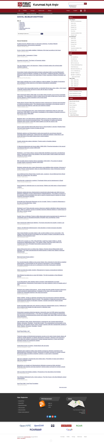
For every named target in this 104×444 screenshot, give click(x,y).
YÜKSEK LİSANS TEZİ (31, 13)
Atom (49, 407)
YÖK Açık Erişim (21, 407)
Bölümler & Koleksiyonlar (76, 21)
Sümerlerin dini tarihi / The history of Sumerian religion (31, 60)
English (75, 10)
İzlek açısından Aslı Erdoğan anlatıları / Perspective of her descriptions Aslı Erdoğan (39, 371)
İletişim (49, 10)
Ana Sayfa (62, 436)
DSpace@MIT (21, 403)
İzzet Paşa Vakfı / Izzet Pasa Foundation (27, 383)
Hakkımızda (41, 10)
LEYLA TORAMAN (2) (75, 70)
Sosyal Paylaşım (72, 113)
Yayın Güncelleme (73, 111)
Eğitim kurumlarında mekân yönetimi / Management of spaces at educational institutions (40, 270)
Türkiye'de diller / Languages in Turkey (27, 55)
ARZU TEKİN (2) (74, 61)
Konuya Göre (22, 25)
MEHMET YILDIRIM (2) (76, 74)
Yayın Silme (71, 109)
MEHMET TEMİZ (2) (75, 72)
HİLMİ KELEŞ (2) (74, 66)
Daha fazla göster (63, 387)
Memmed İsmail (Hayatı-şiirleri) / (25, 257)
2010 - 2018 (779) (74, 80)
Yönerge (32, 10)
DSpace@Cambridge (22, 405)
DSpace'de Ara (72, 5)
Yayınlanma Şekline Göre (24, 28)
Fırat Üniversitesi (27, 436)
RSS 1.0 (50, 403)
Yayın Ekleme (72, 107)
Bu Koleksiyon (72, 7)
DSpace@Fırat (21, 400)
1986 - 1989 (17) (74, 85)
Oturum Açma (72, 103)
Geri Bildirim (23, 438)
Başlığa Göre (22, 24)
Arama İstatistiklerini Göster (75, 93)
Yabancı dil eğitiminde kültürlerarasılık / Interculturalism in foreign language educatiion (39, 227)
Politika (25, 10)
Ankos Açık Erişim (21, 409)
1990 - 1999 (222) (74, 83)
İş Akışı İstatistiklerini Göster (75, 95)
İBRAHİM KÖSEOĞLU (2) (76, 68)
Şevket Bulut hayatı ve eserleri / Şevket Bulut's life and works (33, 345)
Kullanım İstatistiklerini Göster (75, 91)
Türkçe (68, 10)
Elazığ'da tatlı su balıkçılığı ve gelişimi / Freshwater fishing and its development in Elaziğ (40, 180)
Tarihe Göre (21, 22)
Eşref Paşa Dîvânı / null (23, 331)
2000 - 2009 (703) (74, 82)
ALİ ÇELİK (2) (74, 59)
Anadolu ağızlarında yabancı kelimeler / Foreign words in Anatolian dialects (36, 141)
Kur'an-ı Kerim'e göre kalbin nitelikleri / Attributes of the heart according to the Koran (39, 50)
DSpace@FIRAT (20, 13)
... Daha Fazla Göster (75, 76)
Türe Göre (21, 27)
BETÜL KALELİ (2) (75, 63)
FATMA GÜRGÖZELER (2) (76, 64)
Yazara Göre (22, 23)
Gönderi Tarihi (22, 29)
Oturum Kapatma (73, 105)
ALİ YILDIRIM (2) (74, 57)
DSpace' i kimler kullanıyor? (23, 412)
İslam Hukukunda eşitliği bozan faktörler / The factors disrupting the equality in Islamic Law (40, 222)
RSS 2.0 (50, 405)
